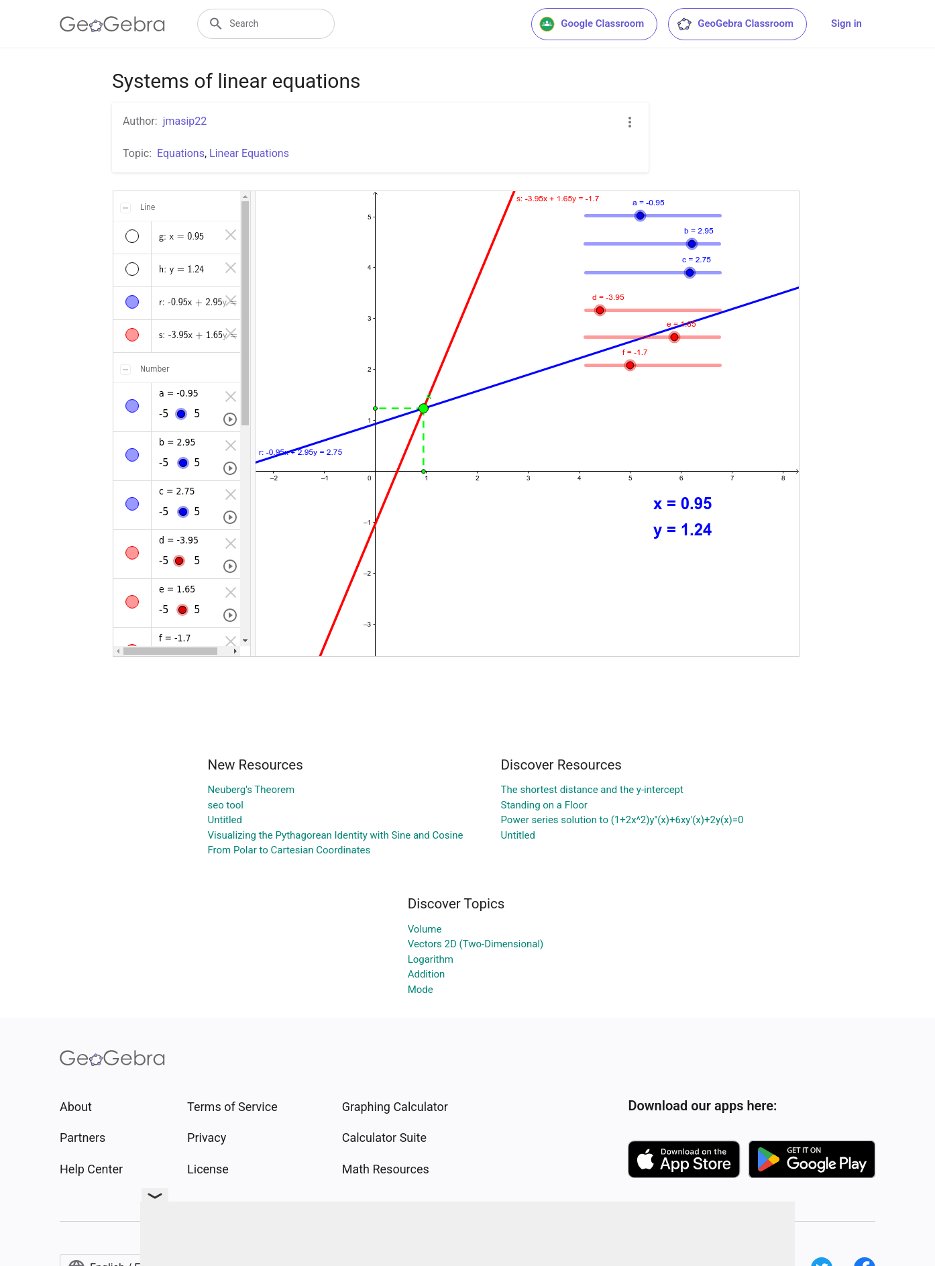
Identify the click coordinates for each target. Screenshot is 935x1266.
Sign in (846, 23)
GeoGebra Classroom (734, 24)
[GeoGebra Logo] (112, 24)
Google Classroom (591, 24)
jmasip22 (185, 121)
